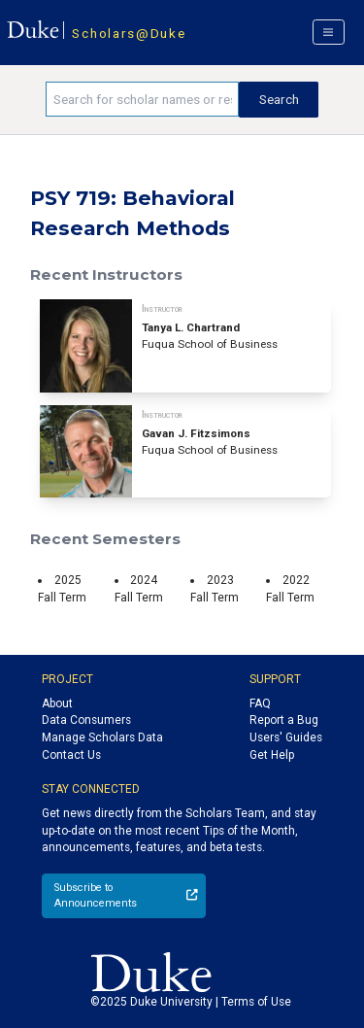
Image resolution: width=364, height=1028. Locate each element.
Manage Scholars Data (102, 737)
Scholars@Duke (128, 33)
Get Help (271, 755)
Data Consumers (86, 720)
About (57, 703)
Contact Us (71, 755)
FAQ (260, 703)
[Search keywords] (142, 99)
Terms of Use (256, 1002)
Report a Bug (283, 720)
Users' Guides (285, 737)
